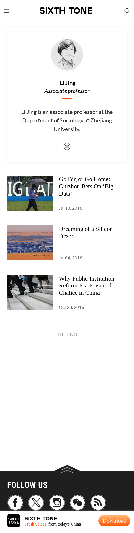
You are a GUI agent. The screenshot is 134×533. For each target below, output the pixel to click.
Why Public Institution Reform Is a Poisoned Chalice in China (86, 285)
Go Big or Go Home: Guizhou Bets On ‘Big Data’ (86, 186)
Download (114, 521)
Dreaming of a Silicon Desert (86, 232)
